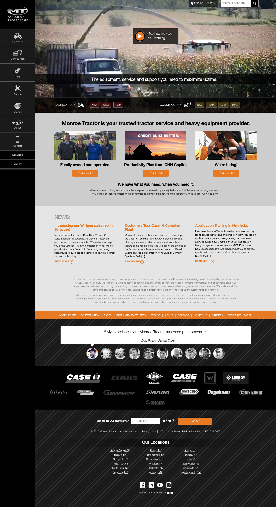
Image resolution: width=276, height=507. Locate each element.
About (17, 128)
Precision (18, 112)
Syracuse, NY (120, 472)
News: (62, 217)
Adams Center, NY (120, 450)
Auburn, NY (190, 450)
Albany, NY (156, 450)
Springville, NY (191, 468)
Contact (17, 146)
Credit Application (240, 315)
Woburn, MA (155, 472)
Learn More (85, 174)
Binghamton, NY (156, 455)
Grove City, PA (120, 464)
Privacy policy (149, 432)
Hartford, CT (155, 464)
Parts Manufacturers (131, 315)
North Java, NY (120, 468)
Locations (17, 155)
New (94, 105)
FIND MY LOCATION (204, 3)
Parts (17, 77)
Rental (211, 105)
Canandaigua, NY (155, 459)
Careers (18, 164)
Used (106, 105)
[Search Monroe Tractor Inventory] (255, 3)
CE (173, 421)
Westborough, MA (191, 472)
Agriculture (17, 42)
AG (167, 421)
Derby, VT (191, 459)
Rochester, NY (155, 468)
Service (17, 94)
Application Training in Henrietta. (221, 226)
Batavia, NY (120, 455)
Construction (18, 59)
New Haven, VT (191, 464)
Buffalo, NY (191, 455)
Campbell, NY (120, 459)
